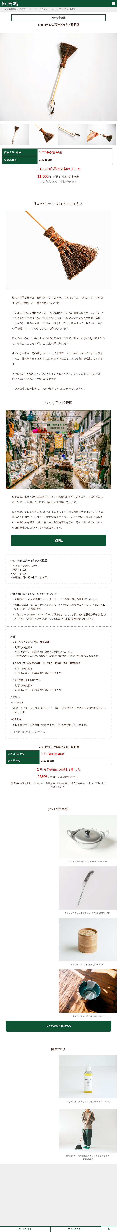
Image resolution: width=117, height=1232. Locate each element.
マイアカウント (75, 1229)
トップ (3, 9)
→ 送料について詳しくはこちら (27, 732)
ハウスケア (32, 9)
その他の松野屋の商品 (58, 1026)
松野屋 (42, 9)
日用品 (22, 9)
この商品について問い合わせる (58, 181)
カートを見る (25, 1229)
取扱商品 (13, 9)
